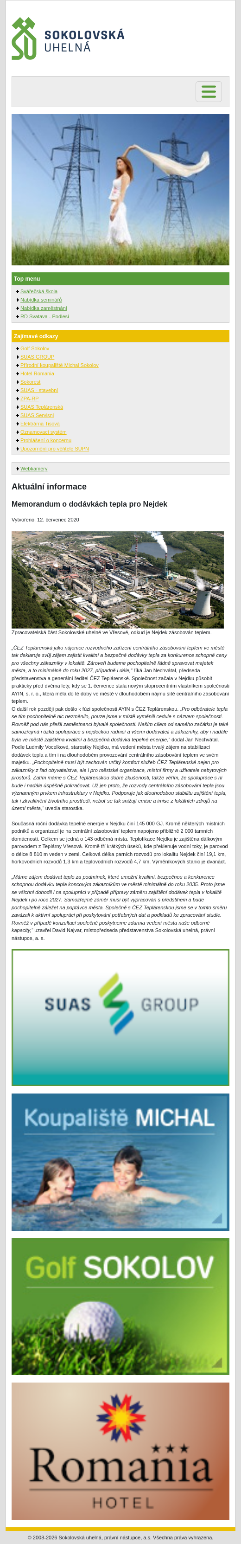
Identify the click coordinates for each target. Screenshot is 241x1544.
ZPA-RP (29, 398)
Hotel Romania (37, 373)
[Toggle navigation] (209, 91)
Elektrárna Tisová (40, 423)
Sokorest (30, 382)
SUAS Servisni (37, 415)
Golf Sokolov (34, 348)
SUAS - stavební (39, 390)
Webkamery (33, 468)
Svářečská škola (38, 291)
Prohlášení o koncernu (45, 440)
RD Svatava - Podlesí (44, 316)
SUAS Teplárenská (41, 407)
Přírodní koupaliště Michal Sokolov (59, 365)
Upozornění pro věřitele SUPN (54, 448)
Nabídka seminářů (41, 299)
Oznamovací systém (43, 432)
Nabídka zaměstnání (43, 308)
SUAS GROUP (37, 357)
